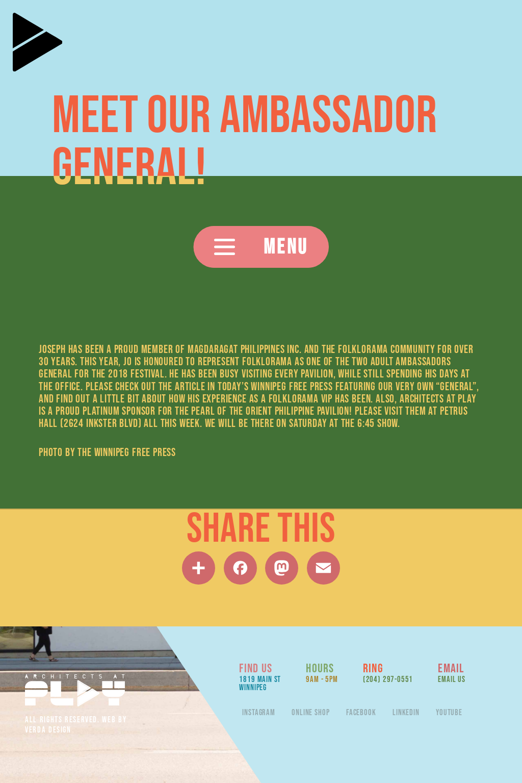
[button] (261, 247)
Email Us (451, 679)
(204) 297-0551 (388, 679)
